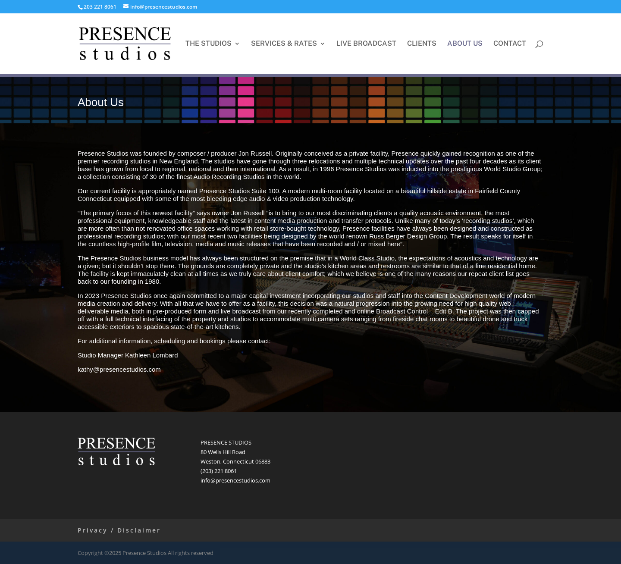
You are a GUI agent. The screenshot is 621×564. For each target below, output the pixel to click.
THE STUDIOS (208, 44)
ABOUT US (465, 44)
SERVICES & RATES (284, 44)
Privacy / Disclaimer (119, 530)
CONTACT (509, 44)
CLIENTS (421, 44)
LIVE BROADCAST (366, 44)
